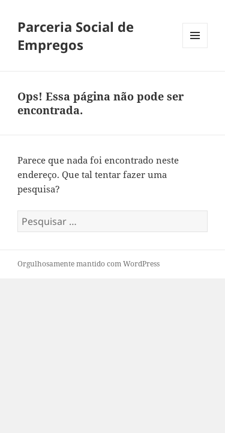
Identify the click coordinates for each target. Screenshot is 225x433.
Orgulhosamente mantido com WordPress (88, 264)
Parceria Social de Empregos (75, 35)
